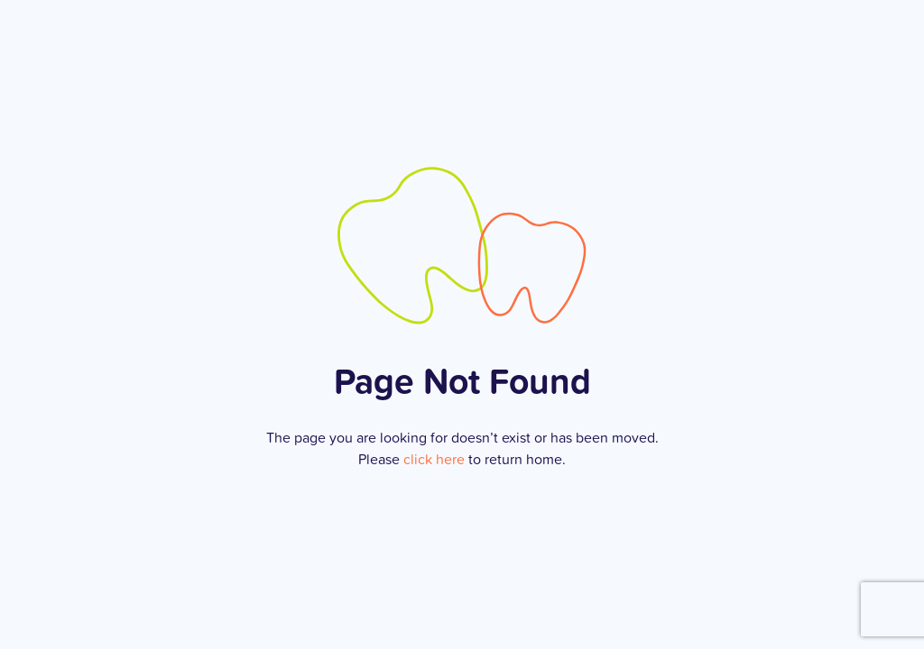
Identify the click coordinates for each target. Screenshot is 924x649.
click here (434, 459)
